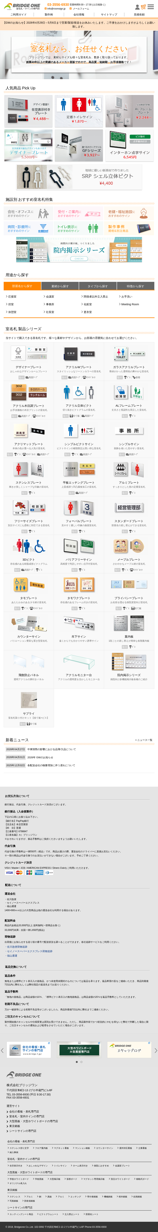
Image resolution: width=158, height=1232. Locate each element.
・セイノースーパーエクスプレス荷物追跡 (28, 951)
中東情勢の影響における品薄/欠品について (51, 749)
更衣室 (88, 312)
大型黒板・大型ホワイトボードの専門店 (33, 1121)
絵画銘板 (137, 1196)
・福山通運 (11, 955)
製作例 (49, 14)
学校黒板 (39, 1179)
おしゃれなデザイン (38, 1165)
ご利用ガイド (18, 14)
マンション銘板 (82, 1148)
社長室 (50, 312)
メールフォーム (79, 8)
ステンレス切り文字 (19, 1148)
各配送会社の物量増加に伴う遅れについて (51, 765)
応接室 (12, 296)
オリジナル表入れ (18, 1183)
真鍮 (49, 1196)
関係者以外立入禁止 (96, 296)
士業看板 (142, 1148)
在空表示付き (16, 1165)
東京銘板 (14, 1126)
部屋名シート (92, 1214)
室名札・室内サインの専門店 (26, 1116)
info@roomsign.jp (55, 8)
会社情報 (78, 14)
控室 (11, 304)
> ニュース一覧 (143, 740)
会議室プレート (122, 1165)
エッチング (75, 1196)
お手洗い (126, 296)
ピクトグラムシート (48, 1214)
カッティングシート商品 (21, 1214)
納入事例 (14, 1152)
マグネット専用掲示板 (94, 1179)
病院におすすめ (101, 1165)
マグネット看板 (61, 1148)
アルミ (29, 1196)
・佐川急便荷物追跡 (16, 946)
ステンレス (15, 1196)
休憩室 (12, 312)
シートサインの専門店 (22, 1130)
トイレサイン (60, 1165)
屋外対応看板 (125, 1148)
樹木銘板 (123, 1196)
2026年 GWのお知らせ (40, 757)
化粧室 (88, 304)
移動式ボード (142, 1179)
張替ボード (72, 1179)
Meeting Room (130, 304)
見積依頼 (139, 14)
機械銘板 (108, 1196)
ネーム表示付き (80, 1165)
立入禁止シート (72, 1214)
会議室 (50, 296)
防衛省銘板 (29, 1201)
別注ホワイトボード (120, 1179)
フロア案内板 (41, 1148)
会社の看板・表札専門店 (24, 1111)
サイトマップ (109, 14)
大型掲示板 (55, 1179)
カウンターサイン (104, 1148)
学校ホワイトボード (19, 1179)
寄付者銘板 (92, 1196)
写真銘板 (14, 1201)
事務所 (50, 304)
